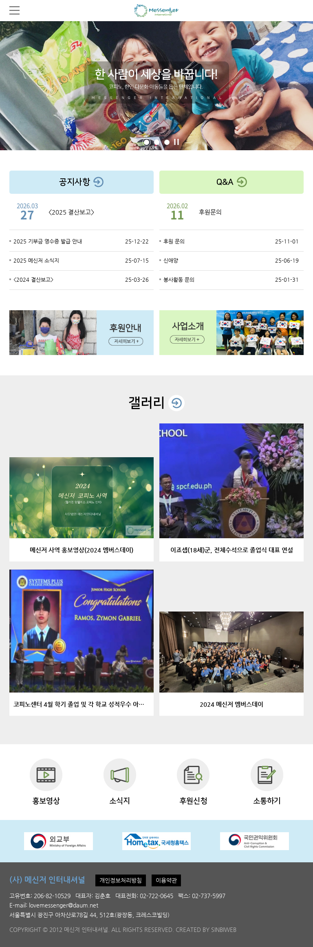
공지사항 (81, 181)
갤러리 (156, 403)
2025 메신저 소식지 (36, 260)
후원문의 (210, 211)
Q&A (231, 181)
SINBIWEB (223, 929)
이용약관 (166, 880)
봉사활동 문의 (178, 279)
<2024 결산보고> (33, 279)
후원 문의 (174, 241)
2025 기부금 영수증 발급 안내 (47, 241)
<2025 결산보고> (71, 211)
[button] (146, 142)
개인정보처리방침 (120, 880)
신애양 (170, 260)
